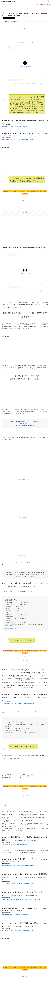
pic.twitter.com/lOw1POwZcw (37, 574)
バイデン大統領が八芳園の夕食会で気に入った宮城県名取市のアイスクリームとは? (22, 703)
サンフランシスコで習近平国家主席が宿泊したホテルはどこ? (17, 930)
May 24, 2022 (33, 425)
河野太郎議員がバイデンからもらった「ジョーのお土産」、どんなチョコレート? (22, 139)
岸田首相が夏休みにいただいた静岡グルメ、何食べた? (16, 914)
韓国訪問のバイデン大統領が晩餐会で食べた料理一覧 (15, 126)
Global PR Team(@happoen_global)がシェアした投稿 (25, 83)
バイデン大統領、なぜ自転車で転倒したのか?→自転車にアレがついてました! (21, 899)
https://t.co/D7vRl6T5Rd (25, 423)
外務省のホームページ (26, 479)
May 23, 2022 (32, 576)
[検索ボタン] (45, 1)
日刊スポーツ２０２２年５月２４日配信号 (16, 737)
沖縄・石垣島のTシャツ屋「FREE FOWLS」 (25, 42)
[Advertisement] (25, 158)
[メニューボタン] (48, 1)
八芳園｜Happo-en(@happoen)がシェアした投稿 (25, 290)
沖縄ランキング (25, 200)
